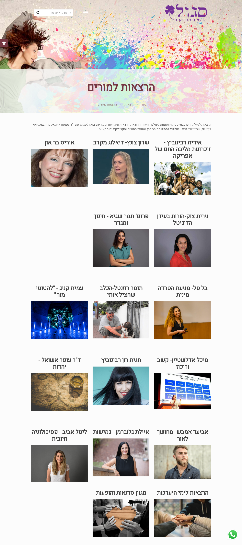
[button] (4, 43)
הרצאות (129, 104)
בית (144, 104)
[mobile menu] (85, 12)
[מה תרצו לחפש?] (53, 12)
